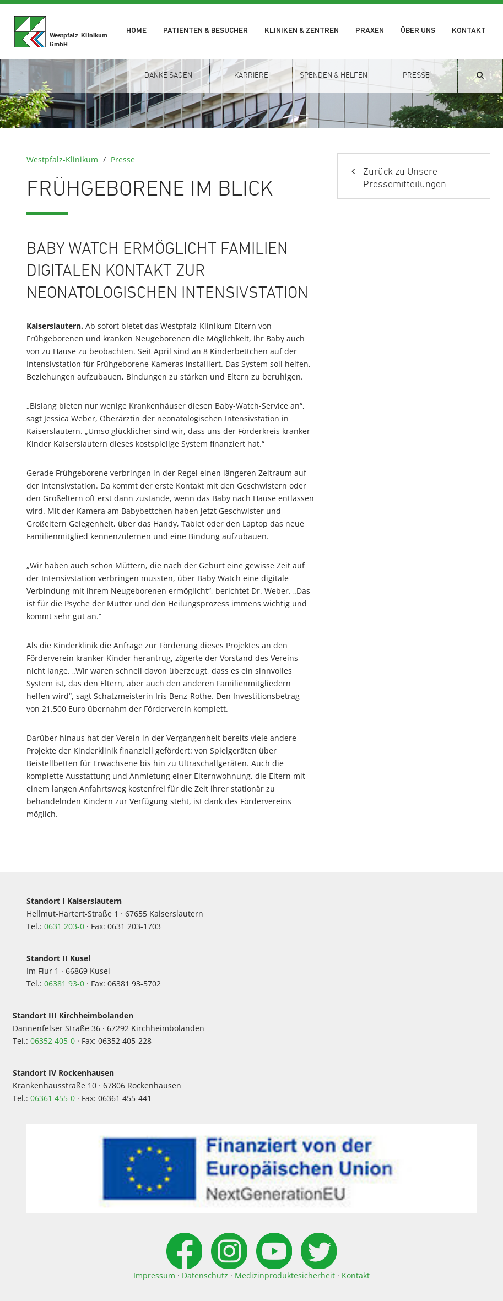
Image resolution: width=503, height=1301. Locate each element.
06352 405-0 (52, 1041)
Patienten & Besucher (205, 31)
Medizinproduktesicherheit (285, 1275)
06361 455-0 (52, 1098)
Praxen (369, 31)
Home (136, 31)
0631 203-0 (64, 926)
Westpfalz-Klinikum (62, 159)
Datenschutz (205, 1275)
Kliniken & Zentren (301, 31)
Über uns (418, 31)
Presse (123, 159)
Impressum (154, 1275)
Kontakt (469, 31)
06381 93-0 (64, 983)
